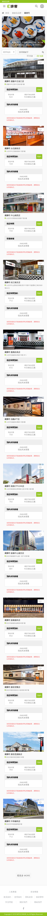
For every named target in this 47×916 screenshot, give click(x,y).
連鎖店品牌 (16, 13)
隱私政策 (29, 897)
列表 (30, 56)
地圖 (40, 56)
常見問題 (9, 902)
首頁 (5, 13)
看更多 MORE (23, 875)
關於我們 (23, 902)
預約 (39, 89)
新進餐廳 (34, 891)
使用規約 (18, 897)
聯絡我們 (38, 902)
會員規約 (7, 897)
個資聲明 (39, 897)
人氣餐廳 (12, 891)
